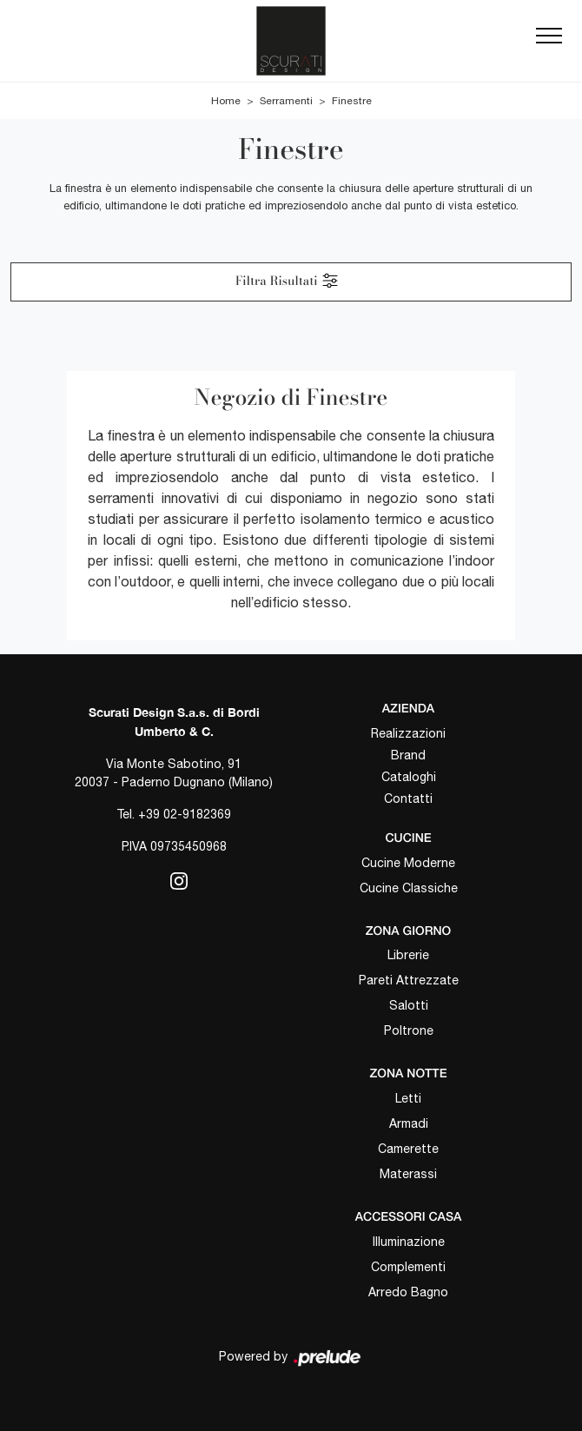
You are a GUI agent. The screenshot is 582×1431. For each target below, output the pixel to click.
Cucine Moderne (408, 863)
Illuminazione (409, 1242)
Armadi (408, 1123)
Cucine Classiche (409, 888)
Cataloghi (408, 777)
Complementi (408, 1267)
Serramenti (286, 101)
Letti (408, 1098)
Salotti (408, 1005)
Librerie (408, 955)
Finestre (352, 101)
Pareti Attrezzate (409, 980)
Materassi (408, 1174)
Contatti (408, 798)
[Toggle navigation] (549, 41)
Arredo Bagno (408, 1292)
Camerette (408, 1149)
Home (226, 101)
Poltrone (408, 1030)
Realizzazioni (408, 733)
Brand (408, 755)
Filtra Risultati (287, 280)
